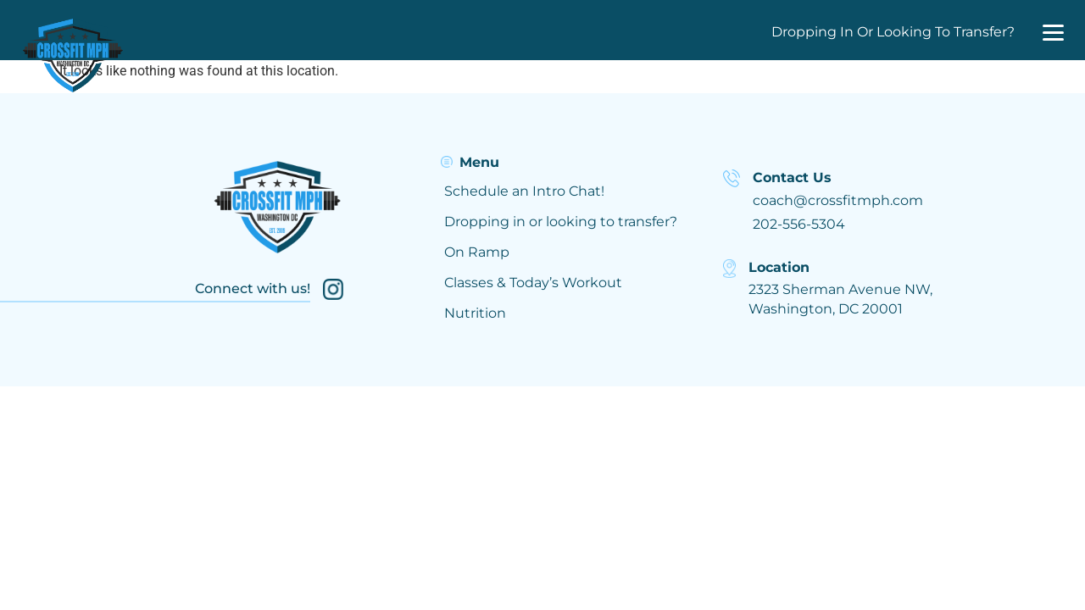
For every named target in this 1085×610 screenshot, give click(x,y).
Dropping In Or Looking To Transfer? (893, 32)
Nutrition (475, 313)
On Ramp (476, 252)
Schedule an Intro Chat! (524, 191)
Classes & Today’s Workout (533, 282)
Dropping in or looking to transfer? (560, 222)
